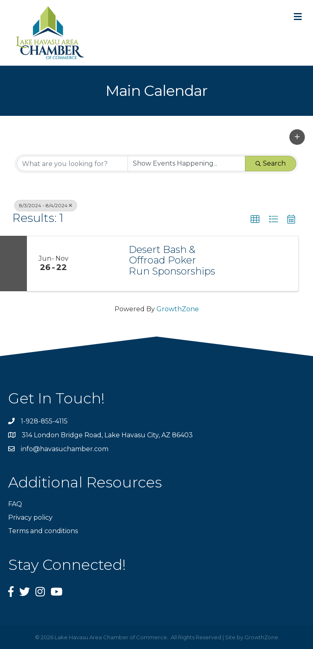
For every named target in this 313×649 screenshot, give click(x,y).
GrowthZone (177, 309)
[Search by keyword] (72, 163)
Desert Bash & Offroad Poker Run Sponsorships (172, 260)
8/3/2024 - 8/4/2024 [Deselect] (45, 205)
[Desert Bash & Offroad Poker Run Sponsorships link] (100, 263)
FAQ (15, 504)
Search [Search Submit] (271, 163)
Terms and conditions (43, 531)
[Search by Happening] (186, 163)
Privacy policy (30, 517)
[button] (297, 137)
